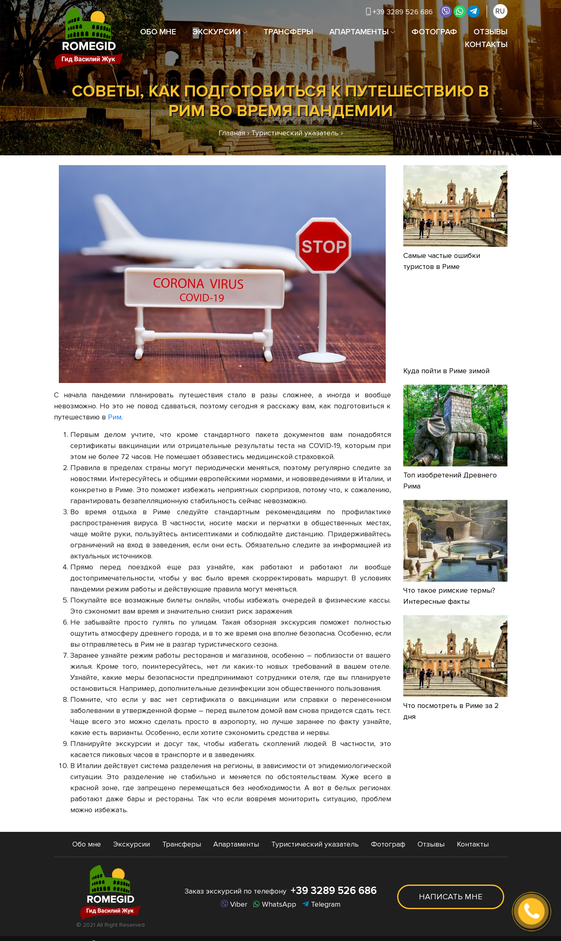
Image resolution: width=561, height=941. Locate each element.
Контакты (486, 44)
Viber (234, 904)
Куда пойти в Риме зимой (446, 370)
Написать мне (451, 897)
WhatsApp (274, 904)
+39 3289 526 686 (399, 11)
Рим (114, 416)
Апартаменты (359, 32)
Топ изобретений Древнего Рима (450, 480)
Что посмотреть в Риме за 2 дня (451, 711)
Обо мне (158, 32)
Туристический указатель (315, 844)
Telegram (321, 904)
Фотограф (434, 32)
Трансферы (288, 32)
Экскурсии (216, 32)
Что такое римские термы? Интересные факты (449, 596)
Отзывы (490, 32)
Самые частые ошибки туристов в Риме (441, 261)
